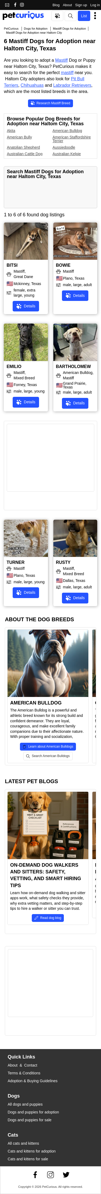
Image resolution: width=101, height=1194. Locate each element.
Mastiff (61, 60)
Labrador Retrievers (72, 85)
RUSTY (63, 562)
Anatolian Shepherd (23, 147)
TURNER (15, 562)
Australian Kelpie (67, 154)
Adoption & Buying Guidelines (32, 1081)
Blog (56, 5)
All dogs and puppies (25, 1104)
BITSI (12, 265)
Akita (11, 131)
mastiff (67, 72)
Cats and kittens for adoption (31, 1151)
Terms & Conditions (24, 1073)
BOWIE (63, 265)
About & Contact (22, 1065)
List (84, 16)
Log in (95, 5)
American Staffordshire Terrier (72, 139)
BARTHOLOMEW (73, 366)
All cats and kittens (23, 1143)
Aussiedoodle (64, 147)
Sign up (81, 5)
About (67, 5)
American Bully (19, 137)
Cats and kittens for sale (28, 1159)
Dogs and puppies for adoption (33, 1112)
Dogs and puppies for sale (29, 1120)
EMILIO (13, 366)
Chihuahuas (32, 85)
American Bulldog (67, 131)
